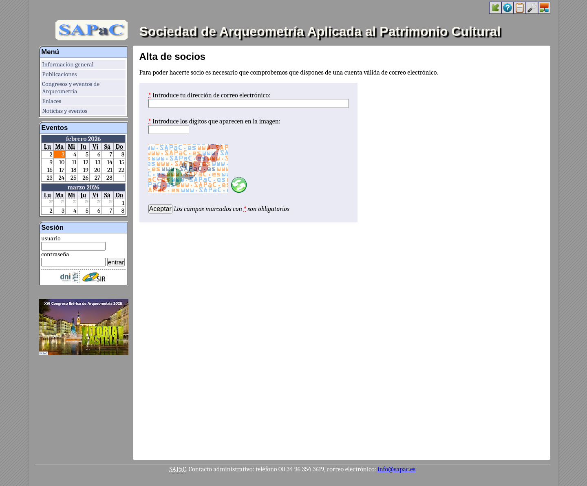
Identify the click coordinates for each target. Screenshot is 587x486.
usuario (50, 238)
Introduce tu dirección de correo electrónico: (211, 95)
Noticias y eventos (64, 110)
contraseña (55, 254)
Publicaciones (59, 74)
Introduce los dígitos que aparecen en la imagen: (216, 121)
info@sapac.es (396, 469)
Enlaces (51, 101)
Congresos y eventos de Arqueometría (70, 87)
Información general (67, 64)
